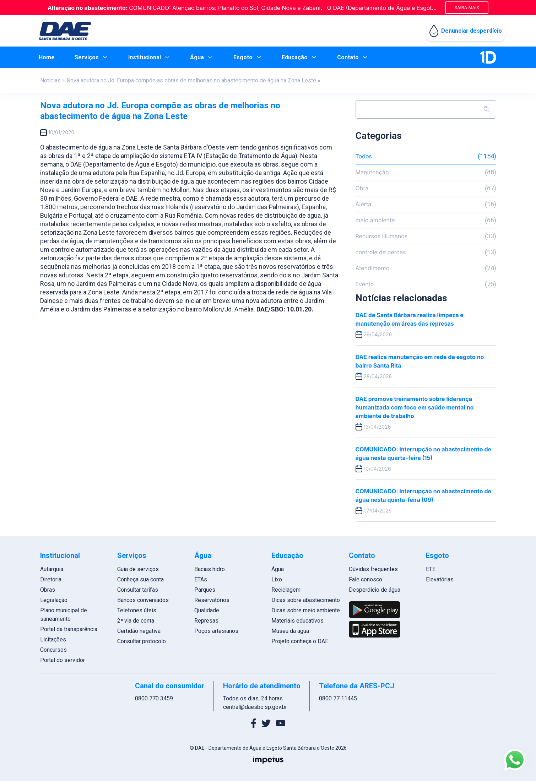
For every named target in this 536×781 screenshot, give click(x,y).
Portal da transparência (68, 629)
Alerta (426, 204)
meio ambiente (426, 220)
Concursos (53, 649)
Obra (426, 188)
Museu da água (290, 631)
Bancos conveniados (143, 600)
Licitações (53, 639)
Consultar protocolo (141, 641)
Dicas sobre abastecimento (305, 600)
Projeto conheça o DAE (299, 641)
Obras (47, 589)
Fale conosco (365, 579)
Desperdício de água (374, 589)
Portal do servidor (62, 660)
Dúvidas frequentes (373, 569)
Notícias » (52, 80)
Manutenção (426, 172)
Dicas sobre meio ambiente (305, 610)
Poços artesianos (216, 631)
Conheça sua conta (140, 579)
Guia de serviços (138, 569)
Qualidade (206, 610)
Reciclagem (286, 589)
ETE (430, 569)
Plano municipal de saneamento (63, 614)
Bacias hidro (209, 569)
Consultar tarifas (137, 589)
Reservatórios (211, 600)
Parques (204, 589)
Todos (426, 156)
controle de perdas (426, 252)
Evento (426, 284)
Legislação (53, 600)
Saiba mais (466, 7)
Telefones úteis (136, 610)
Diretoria (50, 579)
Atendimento (426, 268)
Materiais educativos (297, 620)
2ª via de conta (135, 620)
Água (277, 569)
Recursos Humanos (426, 236)
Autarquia (51, 569)
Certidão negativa (139, 631)
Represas (206, 620)
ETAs (200, 579)
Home (47, 57)
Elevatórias (440, 579)
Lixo (276, 579)
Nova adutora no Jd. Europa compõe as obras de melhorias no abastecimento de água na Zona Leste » (193, 80)
